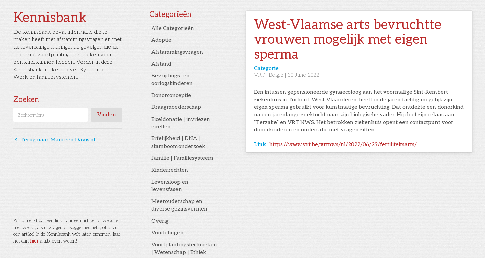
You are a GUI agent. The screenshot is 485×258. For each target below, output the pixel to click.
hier (34, 241)
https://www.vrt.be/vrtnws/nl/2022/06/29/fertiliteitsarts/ (343, 144)
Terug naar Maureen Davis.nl (54, 140)
